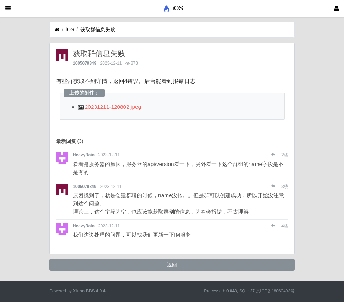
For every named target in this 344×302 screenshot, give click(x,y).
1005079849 (84, 63)
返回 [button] (172, 265)
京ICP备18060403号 (275, 290)
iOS (70, 29)
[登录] (336, 8)
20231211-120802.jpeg (109, 107)
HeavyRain (84, 154)
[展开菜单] (8, 8)
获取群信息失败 (97, 29)
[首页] (57, 29)
